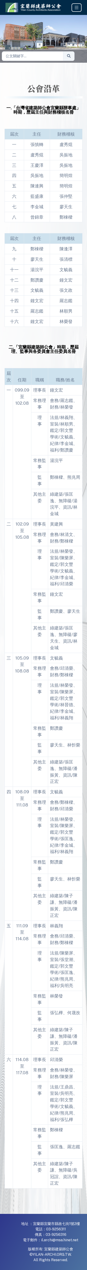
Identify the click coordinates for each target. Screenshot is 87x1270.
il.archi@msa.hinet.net (59, 1240)
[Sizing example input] (32, 56)
